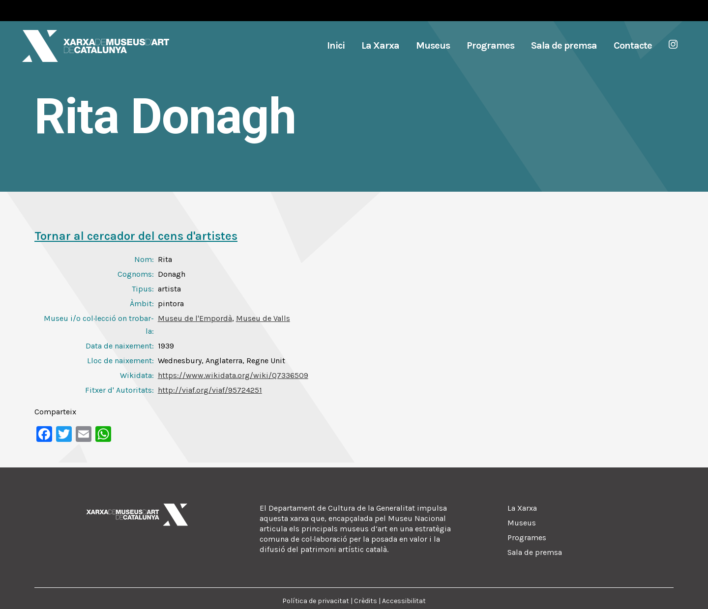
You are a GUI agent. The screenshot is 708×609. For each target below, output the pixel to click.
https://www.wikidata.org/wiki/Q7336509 (233, 375)
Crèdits (365, 601)
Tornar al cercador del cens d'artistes (135, 236)
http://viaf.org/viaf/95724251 (210, 390)
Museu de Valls (263, 318)
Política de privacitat (315, 601)
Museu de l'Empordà (195, 318)
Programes (526, 537)
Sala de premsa (534, 552)
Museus (521, 522)
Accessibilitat (404, 601)
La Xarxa (522, 508)
